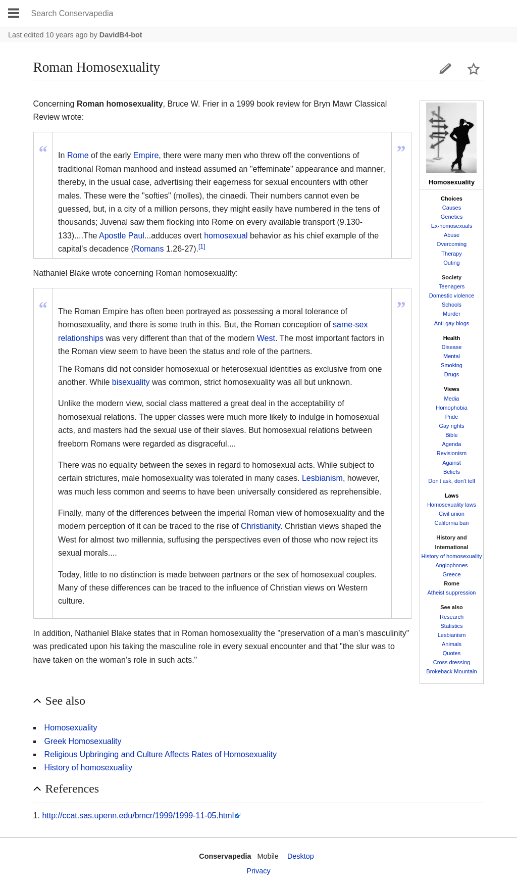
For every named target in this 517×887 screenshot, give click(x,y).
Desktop (300, 856)
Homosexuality (70, 727)
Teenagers (451, 286)
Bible (451, 435)
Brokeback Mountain (451, 671)
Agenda (451, 444)
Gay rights (451, 426)
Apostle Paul (121, 235)
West (266, 338)
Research (451, 617)
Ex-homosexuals (451, 226)
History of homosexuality (452, 556)
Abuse (451, 235)
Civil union (451, 514)
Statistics (451, 626)
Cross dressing (451, 662)
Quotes (451, 653)
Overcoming (452, 244)
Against (451, 463)
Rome (78, 155)
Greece (451, 574)
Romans (149, 248)
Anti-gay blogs (452, 323)
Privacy (258, 871)
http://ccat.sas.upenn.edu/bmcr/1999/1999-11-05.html (138, 815)
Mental (451, 356)
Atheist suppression (451, 592)
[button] (258, 701)
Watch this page (473, 69)
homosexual (225, 235)
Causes (451, 208)
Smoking (451, 365)
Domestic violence (451, 295)
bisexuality (131, 382)
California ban (452, 523)
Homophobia (451, 408)
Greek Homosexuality (83, 741)
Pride (451, 417)
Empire (146, 155)
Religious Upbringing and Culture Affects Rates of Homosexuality (160, 754)
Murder (451, 314)
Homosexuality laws (451, 505)
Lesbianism (452, 635)
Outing (451, 263)
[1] (201, 246)
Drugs (451, 374)
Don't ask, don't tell (451, 481)
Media (451, 399)
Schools (451, 305)
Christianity (260, 526)
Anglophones (451, 565)
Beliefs (451, 472)
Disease (452, 347)
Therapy (451, 254)
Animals (451, 644)
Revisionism (452, 453)
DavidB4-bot (120, 35)
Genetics (451, 217)
